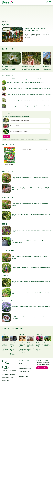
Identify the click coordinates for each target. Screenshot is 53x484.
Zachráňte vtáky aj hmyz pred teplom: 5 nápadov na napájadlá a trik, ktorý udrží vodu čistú (28, 106)
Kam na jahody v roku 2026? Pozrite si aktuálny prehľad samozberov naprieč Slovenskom (28, 88)
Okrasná (7, 171)
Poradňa (7, 275)
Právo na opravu (22, 374)
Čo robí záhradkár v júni (43, 139)
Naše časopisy (9, 145)
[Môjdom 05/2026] (43, 149)
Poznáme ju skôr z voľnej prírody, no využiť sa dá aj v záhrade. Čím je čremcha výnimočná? (28, 100)
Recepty (7, 300)
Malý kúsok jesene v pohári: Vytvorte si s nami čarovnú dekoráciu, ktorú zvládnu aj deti (30, 68)
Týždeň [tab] (14, 78)
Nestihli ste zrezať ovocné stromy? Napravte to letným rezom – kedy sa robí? (25, 82)
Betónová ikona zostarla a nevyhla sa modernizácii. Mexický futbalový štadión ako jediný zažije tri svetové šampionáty (13, 348)
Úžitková (7, 198)
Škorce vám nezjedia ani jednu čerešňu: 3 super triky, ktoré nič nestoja (47, 345)
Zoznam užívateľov (23, 366)
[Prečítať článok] (12, 34)
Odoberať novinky (42, 368)
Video (7, 49)
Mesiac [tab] (39, 78)
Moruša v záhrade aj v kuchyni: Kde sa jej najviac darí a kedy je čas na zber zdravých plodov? (29, 94)
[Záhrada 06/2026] (9, 156)
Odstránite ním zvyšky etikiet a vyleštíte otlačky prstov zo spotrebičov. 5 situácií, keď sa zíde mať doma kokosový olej (22, 347)
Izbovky (6, 224)
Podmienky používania (24, 371)
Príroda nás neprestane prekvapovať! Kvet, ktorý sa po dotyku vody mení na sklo (10, 68)
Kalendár (7, 250)
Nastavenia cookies (23, 376)
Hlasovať (6, 136)
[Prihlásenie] (47, 2)
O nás (20, 363)
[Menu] (50, 2)
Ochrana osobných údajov (25, 368)
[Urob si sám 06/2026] (26, 149)
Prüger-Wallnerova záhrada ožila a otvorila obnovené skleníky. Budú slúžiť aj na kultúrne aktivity (5, 347)
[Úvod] (7, 2)
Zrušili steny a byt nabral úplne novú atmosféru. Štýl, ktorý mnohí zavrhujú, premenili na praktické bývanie (30, 347)
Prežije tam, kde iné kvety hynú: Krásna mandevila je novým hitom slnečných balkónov (39, 346)
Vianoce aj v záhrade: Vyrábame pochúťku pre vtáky (35, 29)
